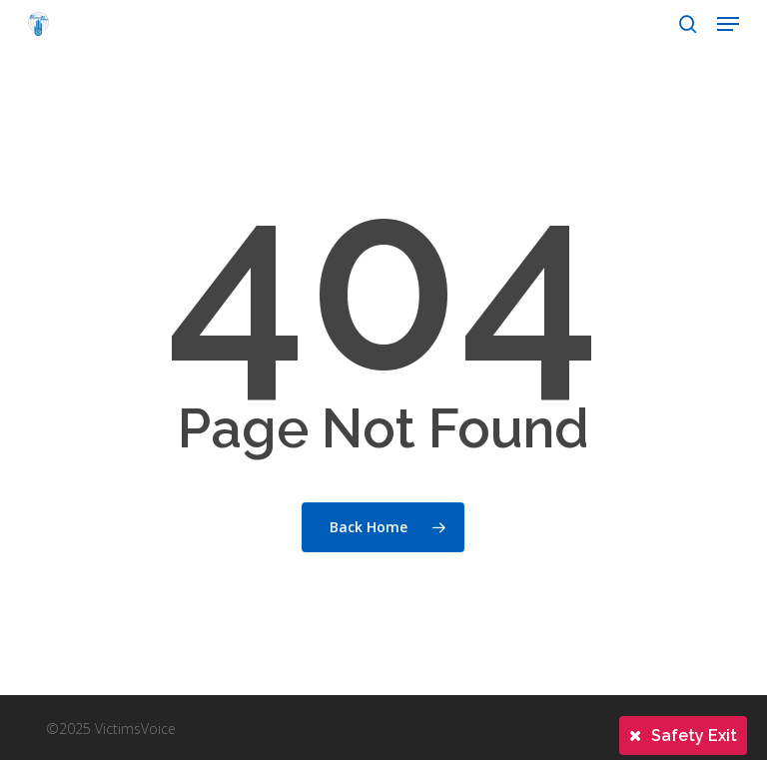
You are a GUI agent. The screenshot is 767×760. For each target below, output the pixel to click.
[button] (728, 24)
